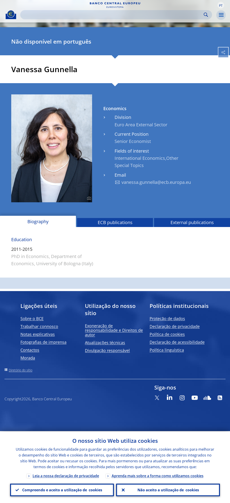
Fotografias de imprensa (43, 342)
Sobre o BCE (32, 318)
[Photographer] (88, 198)
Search (206, 15)
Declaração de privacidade (175, 326)
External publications (192, 222)
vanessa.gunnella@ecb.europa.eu (156, 182)
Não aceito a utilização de (168, 489)
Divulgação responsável (107, 350)
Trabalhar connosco (39, 326)
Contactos (29, 350)
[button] (220, 5)
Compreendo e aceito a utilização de (62, 489)
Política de (167, 334)
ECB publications (115, 222)
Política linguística (167, 350)
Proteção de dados (167, 318)
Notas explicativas (37, 334)
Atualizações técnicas (105, 342)
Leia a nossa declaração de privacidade (66, 475)
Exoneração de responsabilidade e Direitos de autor (114, 330)
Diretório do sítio (20, 370)
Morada (27, 358)
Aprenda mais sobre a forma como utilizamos (157, 475)
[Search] (112, 15)
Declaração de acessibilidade (177, 342)
